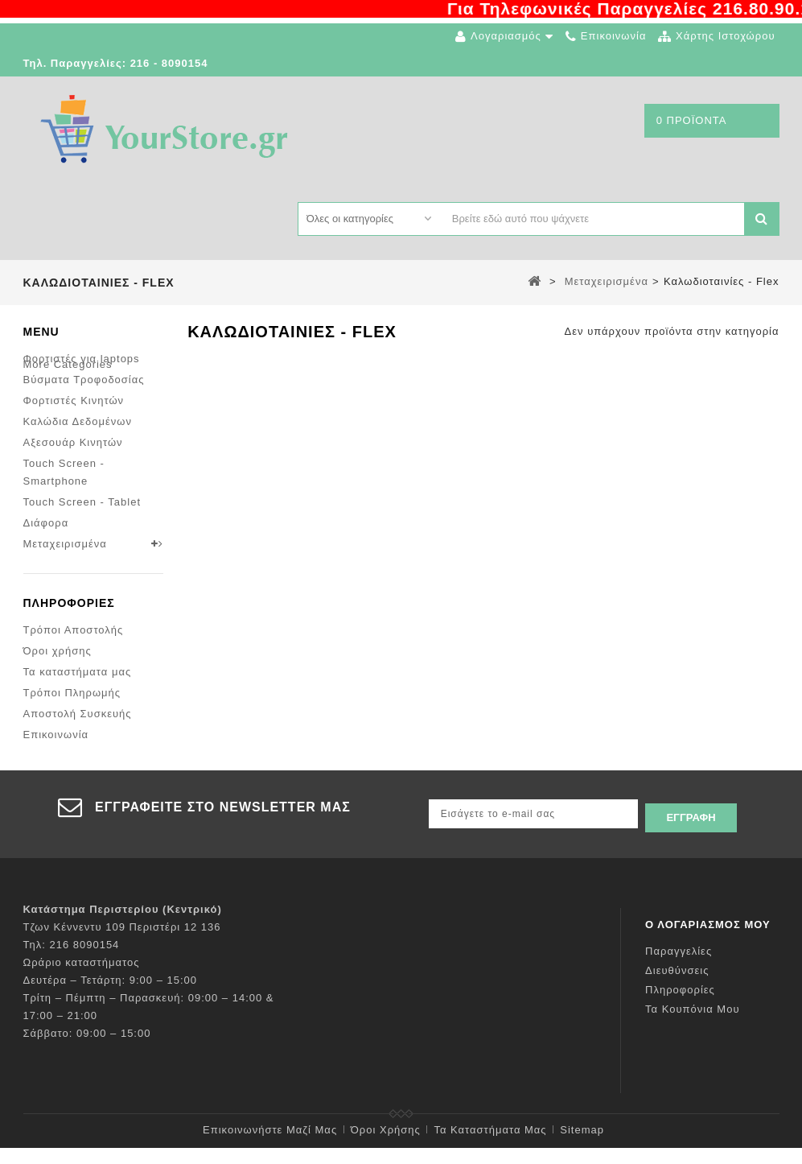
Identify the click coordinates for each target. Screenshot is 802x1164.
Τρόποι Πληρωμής (72, 706)
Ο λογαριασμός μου (708, 941)
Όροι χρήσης (57, 664)
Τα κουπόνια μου (692, 1025)
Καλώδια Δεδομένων (77, 415)
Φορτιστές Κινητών (74, 394)
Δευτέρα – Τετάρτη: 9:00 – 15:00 (110, 996)
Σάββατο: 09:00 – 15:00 (87, 1049)
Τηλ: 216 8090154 (71, 961)
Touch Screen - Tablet (82, 495)
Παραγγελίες (678, 967)
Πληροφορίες (69, 615)
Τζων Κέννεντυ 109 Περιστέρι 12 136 (122, 943)
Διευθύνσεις (677, 986)
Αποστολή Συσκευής (77, 726)
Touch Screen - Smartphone (64, 466)
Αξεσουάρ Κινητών (73, 436)
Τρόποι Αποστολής (73, 643)
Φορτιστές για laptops (81, 352)
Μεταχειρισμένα (65, 537)
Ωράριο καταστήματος (81, 978)
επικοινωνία (614, 36)
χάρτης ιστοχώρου (725, 36)
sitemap (582, 1146)
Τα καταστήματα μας (77, 685)
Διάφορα (46, 516)
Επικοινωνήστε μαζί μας (270, 1146)
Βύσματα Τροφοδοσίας (84, 373)
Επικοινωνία (56, 747)
